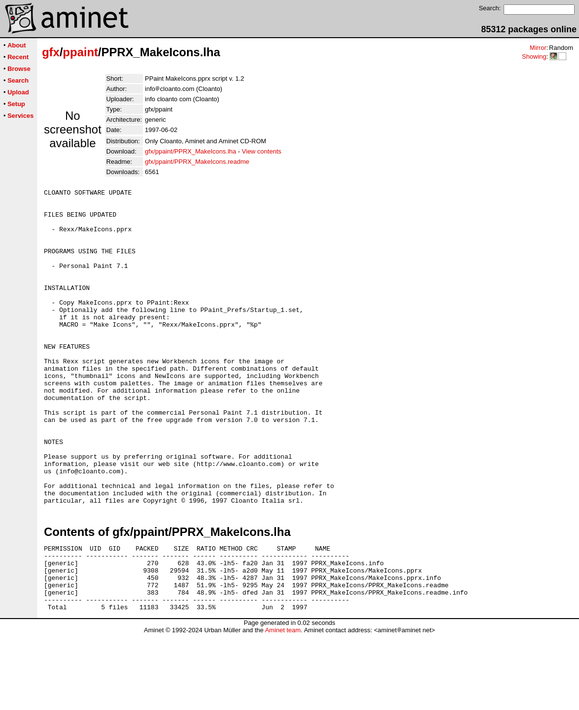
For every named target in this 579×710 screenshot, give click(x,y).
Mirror (538, 47)
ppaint (80, 52)
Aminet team (283, 706)
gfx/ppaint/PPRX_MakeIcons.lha (190, 151)
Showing (534, 56)
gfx (51, 52)
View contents (261, 151)
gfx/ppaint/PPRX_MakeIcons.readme (197, 161)
